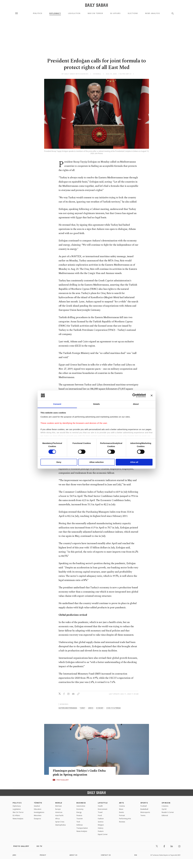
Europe (58, 809)
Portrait (122, 815)
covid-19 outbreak (113, 708)
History (100, 828)
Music (121, 809)
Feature (101, 831)
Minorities (37, 815)
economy (99, 708)
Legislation (74, 13)
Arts (121, 803)
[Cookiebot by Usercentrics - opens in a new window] (134, 395)
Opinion (166, 803)
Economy (80, 809)
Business (81, 803)
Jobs (15, 855)
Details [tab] (96, 404)
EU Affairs (115, 13)
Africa (57, 818)
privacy (43, 855)
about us (73, 855)
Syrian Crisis (59, 822)
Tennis (142, 815)
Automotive (81, 806)
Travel (100, 812)
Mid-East (58, 806)
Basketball (144, 809)
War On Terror (95, 13)
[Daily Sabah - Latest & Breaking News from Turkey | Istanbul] (96, 5)
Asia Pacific (59, 815)
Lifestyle (103, 803)
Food (100, 815)
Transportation (82, 828)
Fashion (101, 818)
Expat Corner (103, 834)
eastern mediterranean (68, 708)
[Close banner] (152, 395)
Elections (133, 13)
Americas (58, 812)
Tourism (80, 818)
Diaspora (37, 818)
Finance (79, 815)
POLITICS (17, 803)
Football (143, 806)
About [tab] (136, 404)
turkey (82, 708)
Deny (58, 462)
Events (121, 812)
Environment (102, 809)
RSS (135, 855)
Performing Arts (125, 818)
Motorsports (145, 812)
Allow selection (96, 462)
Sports (144, 803)
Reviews (122, 822)
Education (37, 809)
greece (90, 708)
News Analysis (152, 13)
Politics (37, 13)
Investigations (39, 812)
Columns (165, 806)
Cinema (122, 806)
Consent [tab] (57, 404)
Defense (80, 825)
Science (100, 822)
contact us (106, 855)
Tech (78, 822)
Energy (79, 812)
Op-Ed (164, 809)
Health (100, 806)
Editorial (165, 815)
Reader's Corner (168, 812)
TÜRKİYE (38, 803)
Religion (101, 825)
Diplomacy (55, 13)
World (58, 803)
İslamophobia (60, 825)
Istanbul (37, 806)
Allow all (134, 462)
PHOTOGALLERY (63, 780)
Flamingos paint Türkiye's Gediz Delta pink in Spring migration (80, 772)
